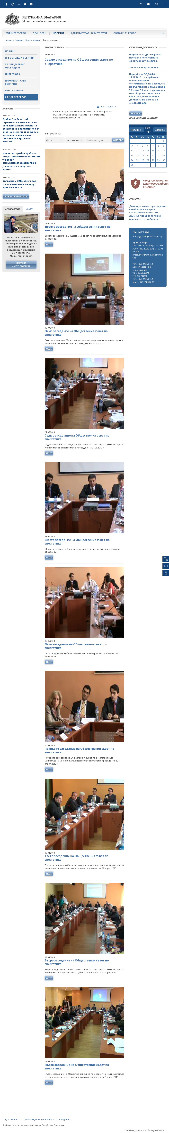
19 (143, 155)
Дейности (39, 33)
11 (137, 150)
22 (158, 155)
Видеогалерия (33, 40)
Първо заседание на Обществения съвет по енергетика (77, 1066)
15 (158, 150)
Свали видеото (106, 106)
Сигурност (65, 1119)
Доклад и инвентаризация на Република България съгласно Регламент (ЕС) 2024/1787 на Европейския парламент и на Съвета (147, 212)
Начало (8, 40)
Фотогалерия (14, 90)
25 (137, 160)
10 (132, 150)
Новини (58, 33)
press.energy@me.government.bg (148, 256)
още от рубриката (15, 196)
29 (158, 160)
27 (148, 160)
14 (153, 150)
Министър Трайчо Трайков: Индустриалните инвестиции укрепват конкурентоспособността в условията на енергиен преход (21, 161)
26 (143, 160)
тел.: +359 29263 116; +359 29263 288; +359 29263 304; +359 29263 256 (148, 248)
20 (148, 155)
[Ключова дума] (98, 140)
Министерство (16, 33)
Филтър (118, 140)
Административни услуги (89, 33)
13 (148, 150)
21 (153, 155)
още (49, 244)
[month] (149, 131)
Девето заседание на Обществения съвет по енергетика (78, 228)
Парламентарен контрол (15, 82)
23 (164, 155)
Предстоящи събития (19, 57)
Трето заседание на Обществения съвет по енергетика (76, 857)
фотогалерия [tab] (12, 209)
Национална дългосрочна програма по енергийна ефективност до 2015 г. (145, 57)
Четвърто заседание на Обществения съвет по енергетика (79, 750)
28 (153, 160)
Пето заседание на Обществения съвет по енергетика (76, 646)
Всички (135, 113)
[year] (147, 128)
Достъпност (12, 1119)
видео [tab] (29, 209)
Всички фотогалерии (21, 264)
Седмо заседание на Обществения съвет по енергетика (77, 437)
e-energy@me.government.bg (147, 236)
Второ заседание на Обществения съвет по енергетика (77, 962)
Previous (7, 226)
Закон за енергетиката (143, 67)
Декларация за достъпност (39, 1119)
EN (141, 4)
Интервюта (12, 74)
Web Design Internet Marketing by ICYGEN (144, 1130)
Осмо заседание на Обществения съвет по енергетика (76, 333)
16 (164, 150)
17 (132, 155)
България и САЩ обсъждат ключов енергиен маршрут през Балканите (19, 184)
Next (35, 226)
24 (132, 160)
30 (164, 160)
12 (143, 150)
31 (132, 165)
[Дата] (55, 140)
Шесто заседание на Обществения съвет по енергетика (77, 541)
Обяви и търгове (124, 33)
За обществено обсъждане (15, 66)
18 (137, 155)
